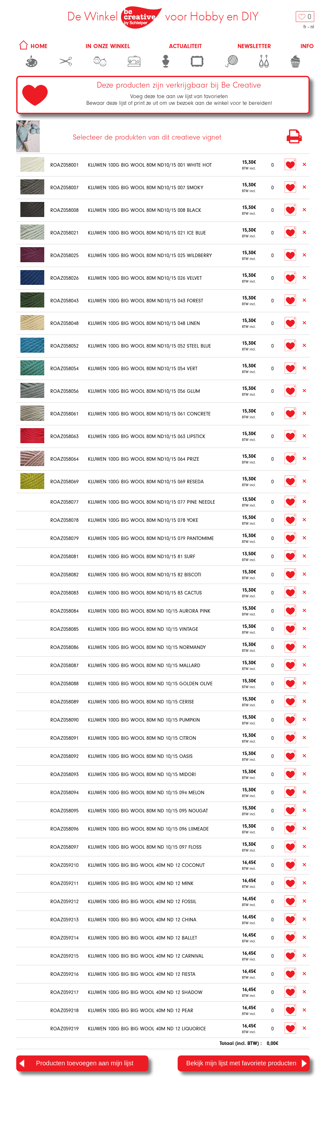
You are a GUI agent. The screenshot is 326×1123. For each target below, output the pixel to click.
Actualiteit (185, 46)
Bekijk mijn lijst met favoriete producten (246, 1063)
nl (312, 27)
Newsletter (254, 46)
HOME (32, 46)
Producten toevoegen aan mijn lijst (76, 1063)
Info (307, 46)
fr (304, 27)
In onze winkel (108, 46)
